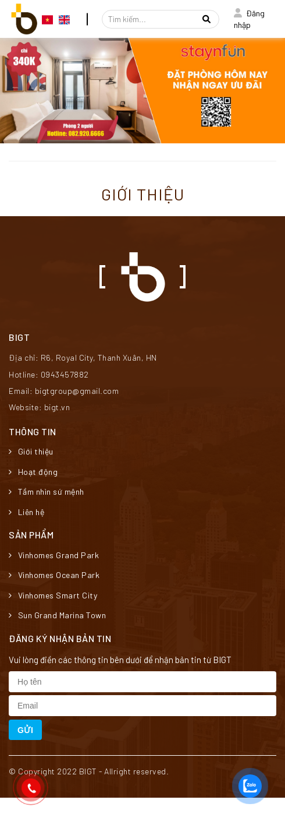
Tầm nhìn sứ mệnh (46, 491)
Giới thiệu (31, 451)
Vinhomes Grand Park (54, 555)
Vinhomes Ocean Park (54, 575)
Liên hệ (26, 512)
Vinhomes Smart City (53, 595)
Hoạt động (33, 472)
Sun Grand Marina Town (57, 615)
